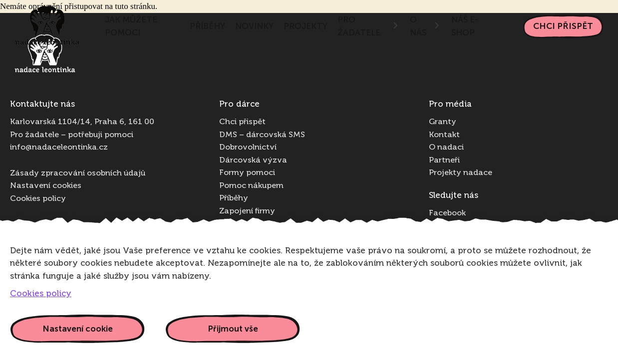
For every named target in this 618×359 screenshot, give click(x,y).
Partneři (444, 161)
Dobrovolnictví (248, 148)
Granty (442, 122)
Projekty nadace (460, 173)
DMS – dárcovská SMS (262, 135)
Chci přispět (563, 26)
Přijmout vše (233, 329)
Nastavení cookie (77, 329)
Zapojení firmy (247, 211)
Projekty (305, 26)
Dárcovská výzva (253, 161)
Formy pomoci (247, 173)
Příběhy (207, 26)
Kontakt (444, 135)
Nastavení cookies (45, 186)
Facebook (447, 213)
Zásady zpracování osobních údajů (77, 174)
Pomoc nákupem (251, 186)
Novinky (254, 26)
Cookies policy (38, 199)
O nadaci (446, 148)
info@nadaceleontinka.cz (59, 148)
